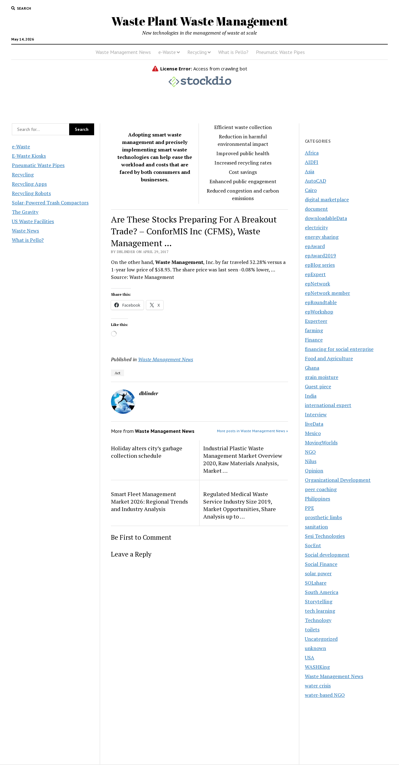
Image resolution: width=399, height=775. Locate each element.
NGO (310, 451)
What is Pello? (233, 52)
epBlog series (320, 264)
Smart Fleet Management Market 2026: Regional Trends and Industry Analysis (149, 501)
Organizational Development (338, 479)
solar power (318, 573)
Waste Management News (123, 52)
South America (321, 592)
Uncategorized (321, 638)
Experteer (316, 321)
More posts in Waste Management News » (252, 430)
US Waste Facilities (33, 221)
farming (314, 330)
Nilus (310, 461)
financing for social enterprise (339, 349)
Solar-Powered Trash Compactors (50, 202)
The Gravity (25, 211)
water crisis (318, 685)
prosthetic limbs (323, 517)
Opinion (314, 470)
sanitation (316, 526)
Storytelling (318, 601)
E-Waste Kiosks (29, 155)
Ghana (312, 367)
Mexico (313, 433)
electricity (316, 227)
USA (309, 657)
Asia (309, 171)
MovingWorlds (321, 442)
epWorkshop (319, 311)
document (316, 208)
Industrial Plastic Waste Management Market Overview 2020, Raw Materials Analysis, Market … (242, 459)
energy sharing (322, 236)
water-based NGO (325, 694)
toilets (312, 629)
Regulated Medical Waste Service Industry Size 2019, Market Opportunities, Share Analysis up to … (239, 505)
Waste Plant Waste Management (199, 21)
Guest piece (318, 386)
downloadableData (326, 218)
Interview (316, 414)
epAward (315, 246)
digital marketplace (327, 199)
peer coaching (321, 489)
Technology (318, 620)
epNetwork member (327, 292)
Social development (327, 554)
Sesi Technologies (325, 536)
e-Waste (167, 52)
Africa (312, 152)
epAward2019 (320, 255)
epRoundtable (321, 302)
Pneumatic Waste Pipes (280, 52)
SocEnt (313, 545)
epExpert (315, 274)
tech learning (320, 610)
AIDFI (311, 162)
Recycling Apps (29, 183)
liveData (314, 423)
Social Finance (321, 564)
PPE (309, 508)
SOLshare (315, 582)
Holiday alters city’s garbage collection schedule (146, 451)
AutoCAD (315, 180)
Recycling (197, 52)
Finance (314, 339)
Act (117, 373)
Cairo (311, 190)
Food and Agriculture (329, 358)
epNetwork (317, 283)
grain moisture (321, 377)
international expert (328, 405)
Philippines (317, 498)
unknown (315, 648)
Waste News (25, 230)
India (310, 395)
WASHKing (317, 666)
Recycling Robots (31, 193)
